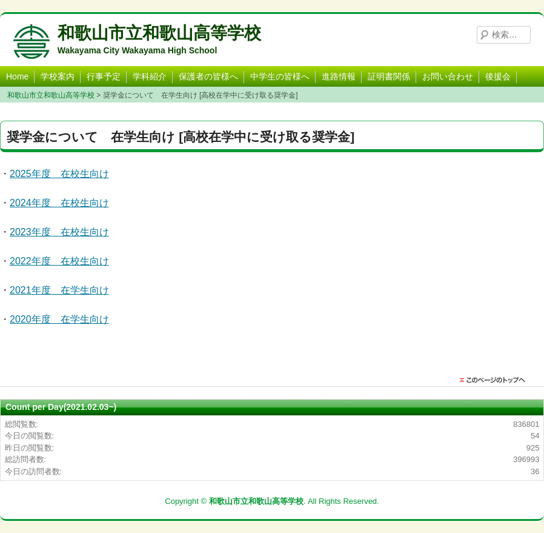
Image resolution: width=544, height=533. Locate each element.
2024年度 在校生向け (59, 203)
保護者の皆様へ (208, 76)
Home (17, 76)
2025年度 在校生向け (59, 174)
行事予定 (104, 76)
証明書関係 (389, 76)
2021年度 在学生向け (59, 290)
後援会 (498, 76)
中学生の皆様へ (280, 76)
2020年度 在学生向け (59, 319)
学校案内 (58, 76)
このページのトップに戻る (495, 380)
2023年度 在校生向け (59, 232)
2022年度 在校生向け (59, 261)
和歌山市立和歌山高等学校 (159, 33)
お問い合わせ (447, 76)
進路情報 (339, 76)
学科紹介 (150, 76)
